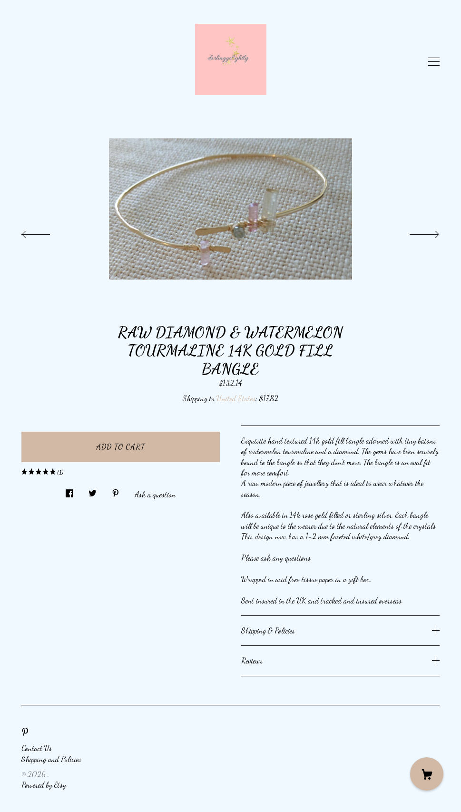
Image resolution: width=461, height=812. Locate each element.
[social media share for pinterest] (115, 490)
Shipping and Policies (51, 758)
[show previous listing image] (45, 232)
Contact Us (36, 748)
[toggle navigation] (434, 62)
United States (235, 398)
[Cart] (426, 774)
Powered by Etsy (43, 784)
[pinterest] (25, 731)
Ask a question (155, 494)
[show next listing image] (416, 232)
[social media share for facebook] (69, 490)
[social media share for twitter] (92, 490)
